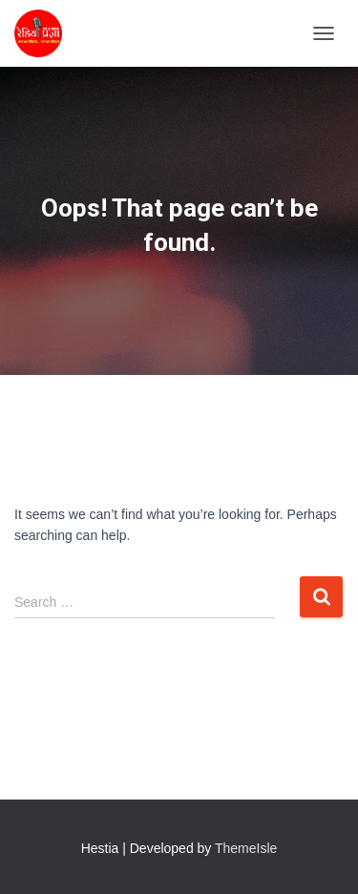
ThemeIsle (246, 848)
